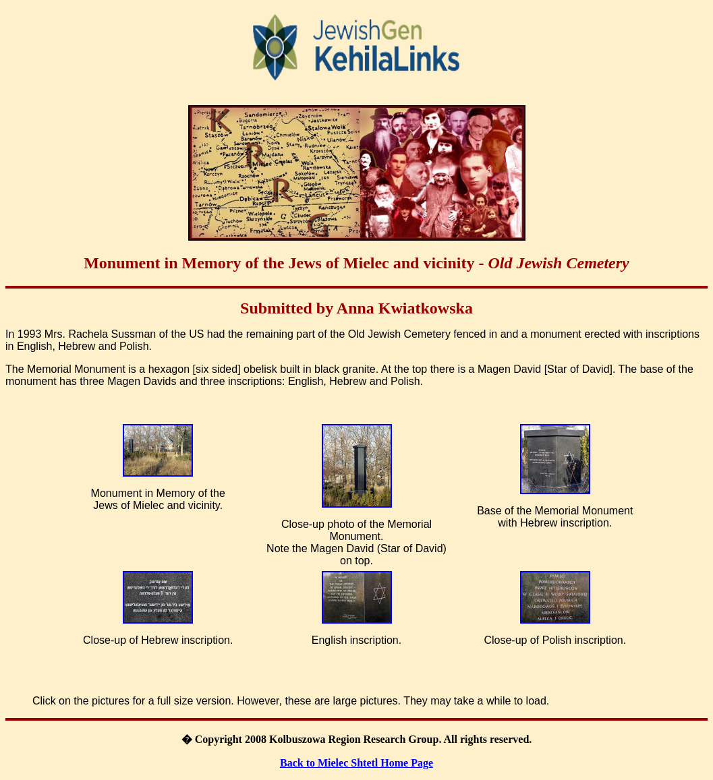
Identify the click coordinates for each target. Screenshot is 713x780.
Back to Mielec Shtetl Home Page (356, 763)
